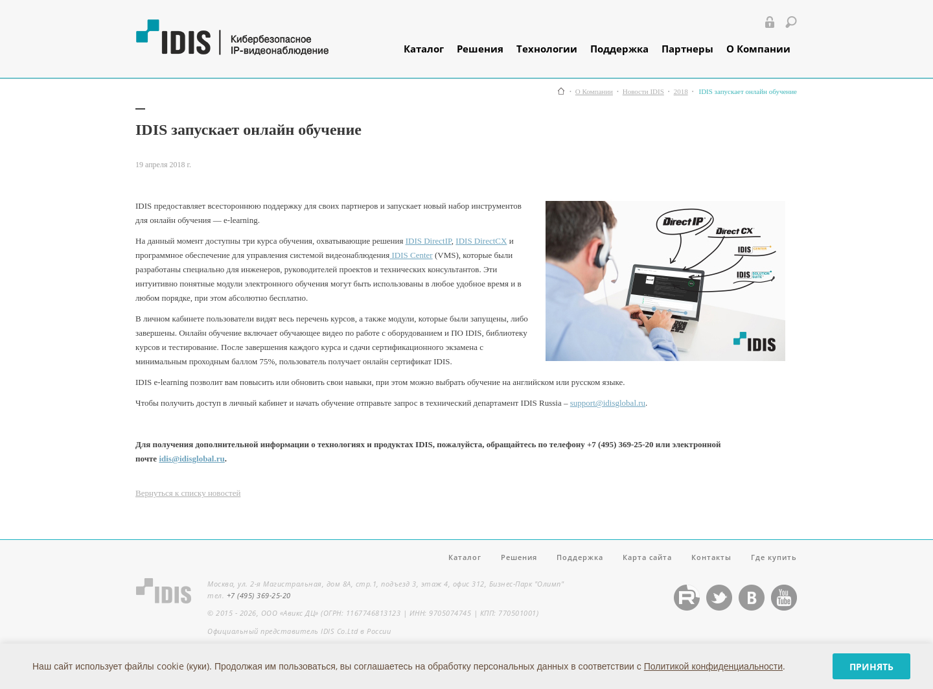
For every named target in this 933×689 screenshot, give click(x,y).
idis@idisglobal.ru (191, 458)
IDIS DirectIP (429, 241)
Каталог (424, 48)
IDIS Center (410, 255)
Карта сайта (647, 557)
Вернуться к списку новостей (187, 493)
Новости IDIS (643, 91)
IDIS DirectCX (481, 241)
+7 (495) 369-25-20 (259, 595)
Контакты (711, 557)
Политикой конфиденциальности (713, 666)
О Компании (758, 48)
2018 (681, 91)
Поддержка (619, 48)
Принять (871, 666)
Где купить (774, 557)
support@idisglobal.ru (607, 403)
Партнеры (687, 48)
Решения (480, 48)
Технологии (546, 48)
